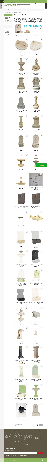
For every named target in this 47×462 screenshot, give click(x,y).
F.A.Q (25, 439)
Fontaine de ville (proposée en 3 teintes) (21, 380)
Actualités (26, 444)
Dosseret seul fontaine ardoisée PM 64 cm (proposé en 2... (36, 207)
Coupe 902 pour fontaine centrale (35, 398)
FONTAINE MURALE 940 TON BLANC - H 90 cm (36, 341)
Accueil (5, 14)
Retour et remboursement (27, 441)
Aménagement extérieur (7, 38)
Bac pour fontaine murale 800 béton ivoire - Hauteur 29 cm (36, 303)
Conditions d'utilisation (28, 435)
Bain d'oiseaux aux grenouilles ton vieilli (21, 53)
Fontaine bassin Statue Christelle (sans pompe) (36, 73)
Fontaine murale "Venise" (36, 110)
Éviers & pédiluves (7, 35)
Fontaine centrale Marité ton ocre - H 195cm (21, 322)
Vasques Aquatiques (7, 32)
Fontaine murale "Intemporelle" (21, 91)
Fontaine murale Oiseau (36, 148)
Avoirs (36, 436)
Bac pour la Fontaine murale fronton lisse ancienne (21, 284)
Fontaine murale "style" (36, 129)
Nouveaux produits (17, 438)
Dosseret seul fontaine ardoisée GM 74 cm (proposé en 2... (21, 207)
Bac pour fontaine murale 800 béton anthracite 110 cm (36, 245)
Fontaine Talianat (21, 187)
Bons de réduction (38, 438)
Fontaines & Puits (8, 23)
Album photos (16, 441)
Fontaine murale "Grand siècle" (21, 110)
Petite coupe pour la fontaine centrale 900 (21, 265)
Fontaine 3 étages (36, 168)
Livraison (25, 432)
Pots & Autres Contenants (7, 18)
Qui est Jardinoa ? (27, 436)
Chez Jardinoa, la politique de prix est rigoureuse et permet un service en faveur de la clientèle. (18, 434)
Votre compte (38, 431)
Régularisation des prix (18, 437)
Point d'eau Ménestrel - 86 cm (36, 360)
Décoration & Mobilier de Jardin (8, 21)
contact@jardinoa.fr (8, 441)
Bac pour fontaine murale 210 (21, 302)
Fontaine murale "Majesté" (36, 91)
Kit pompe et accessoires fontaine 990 (35, 188)
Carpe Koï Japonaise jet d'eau (36, 225)
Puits (7, 29)
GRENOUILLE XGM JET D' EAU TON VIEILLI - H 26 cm (36, 322)
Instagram (42, 460)
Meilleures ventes (17, 440)
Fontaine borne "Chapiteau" (21, 129)
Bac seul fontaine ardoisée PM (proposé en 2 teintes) (21, 226)
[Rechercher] (23, 5)
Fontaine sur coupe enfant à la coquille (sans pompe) (21, 73)
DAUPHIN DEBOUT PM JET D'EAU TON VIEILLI (21, 341)
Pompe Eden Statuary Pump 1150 (21, 417)
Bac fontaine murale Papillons (21, 398)
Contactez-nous (27, 443)
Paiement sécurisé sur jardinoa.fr (28, 438)
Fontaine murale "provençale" (21, 148)
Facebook (40, 460)
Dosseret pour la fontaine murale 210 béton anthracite (36, 265)
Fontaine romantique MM (36, 417)
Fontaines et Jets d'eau (8, 27)
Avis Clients (41, 164)
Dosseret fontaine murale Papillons (36, 283)
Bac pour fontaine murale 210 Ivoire (21, 244)
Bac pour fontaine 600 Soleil (36, 379)
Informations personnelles (37, 433)
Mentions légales (27, 433)
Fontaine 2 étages (21, 168)
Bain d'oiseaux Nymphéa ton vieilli (36, 52)
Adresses (36, 437)
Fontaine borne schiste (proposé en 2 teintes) (21, 361)
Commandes (37, 434)
